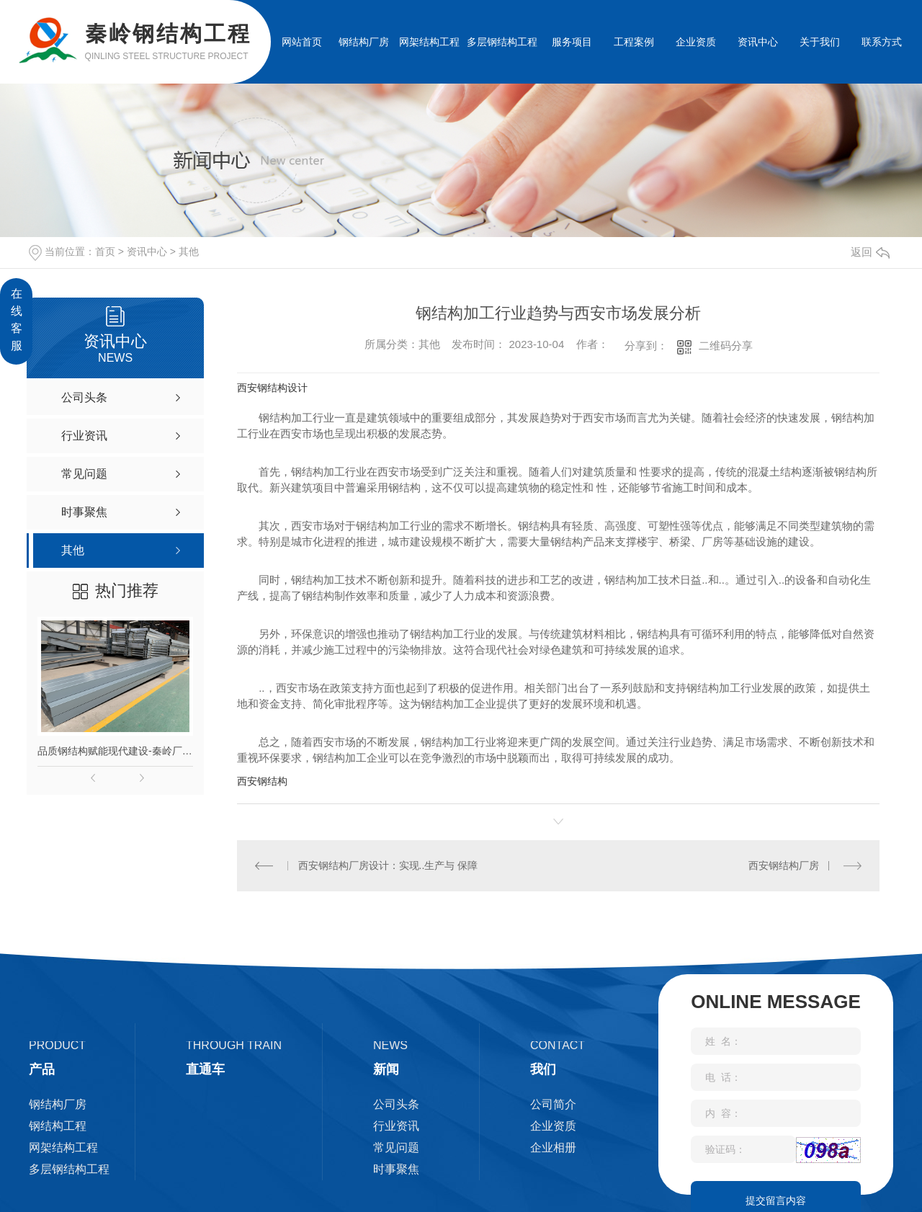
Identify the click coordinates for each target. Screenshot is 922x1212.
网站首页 (302, 42)
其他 (189, 251)
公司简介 (553, 1104)
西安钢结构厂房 (783, 865)
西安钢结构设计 (272, 387)
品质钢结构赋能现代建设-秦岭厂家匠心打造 (115, 751)
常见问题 (396, 1147)
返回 (870, 252)
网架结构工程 (429, 42)
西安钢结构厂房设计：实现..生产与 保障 (388, 865)
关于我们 (820, 42)
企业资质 (696, 42)
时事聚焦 (396, 1169)
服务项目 (572, 42)
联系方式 (881, 42)
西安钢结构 (262, 781)
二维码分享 (726, 345)
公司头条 (396, 1104)
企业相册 (553, 1147)
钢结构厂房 (364, 42)
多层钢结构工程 (502, 42)
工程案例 (634, 42)
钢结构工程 (57, 1126)
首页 (105, 251)
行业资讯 (396, 1126)
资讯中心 (758, 42)
